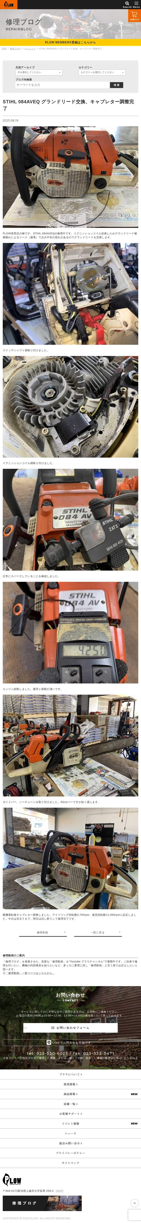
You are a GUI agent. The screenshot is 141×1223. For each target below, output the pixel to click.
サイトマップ (70, 1163)
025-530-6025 (52, 1053)
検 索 (116, 85)
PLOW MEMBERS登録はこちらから (70, 42)
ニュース (70, 1133)
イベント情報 (70, 1123)
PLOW (8, 4)
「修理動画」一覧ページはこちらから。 (30, 973)
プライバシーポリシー (70, 1153)
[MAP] (60, 1190)
